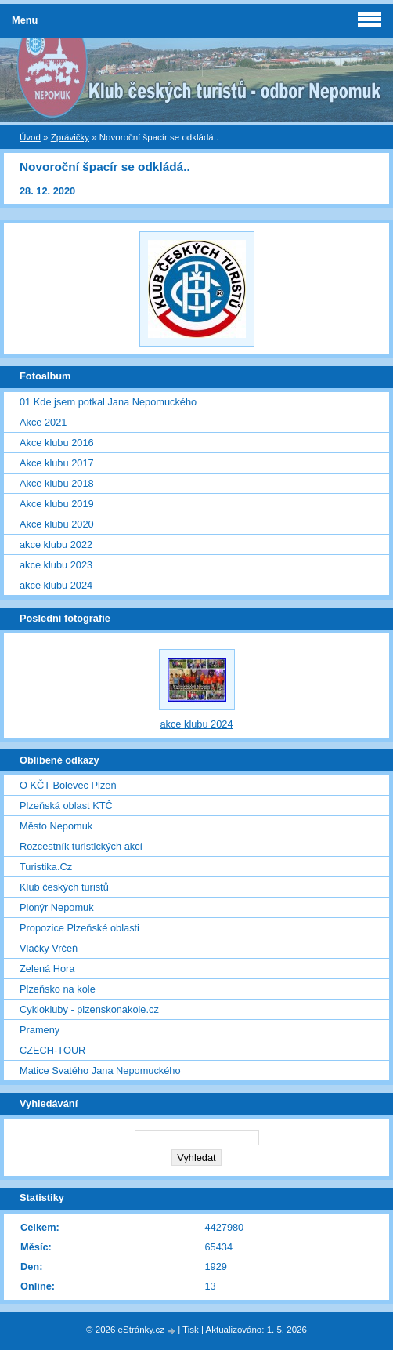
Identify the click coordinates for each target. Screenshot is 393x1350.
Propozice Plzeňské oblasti (79, 928)
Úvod (30, 137)
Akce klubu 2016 (57, 442)
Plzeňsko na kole (58, 989)
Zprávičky (70, 137)
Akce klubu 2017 (57, 463)
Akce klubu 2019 (57, 504)
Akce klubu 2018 (57, 483)
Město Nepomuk (56, 826)
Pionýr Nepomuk (57, 907)
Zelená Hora (47, 968)
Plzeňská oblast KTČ (66, 805)
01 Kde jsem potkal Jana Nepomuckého (108, 402)
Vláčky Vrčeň (49, 948)
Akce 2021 (43, 422)
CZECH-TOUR (52, 1050)
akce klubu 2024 (56, 585)
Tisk (190, 1329)
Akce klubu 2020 (57, 524)
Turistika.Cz (46, 867)
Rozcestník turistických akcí (81, 846)
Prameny (39, 1030)
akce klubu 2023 (56, 565)
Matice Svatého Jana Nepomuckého (100, 1070)
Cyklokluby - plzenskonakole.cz (89, 1009)
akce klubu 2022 (56, 544)
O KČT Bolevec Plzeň (68, 785)
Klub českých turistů (64, 887)
